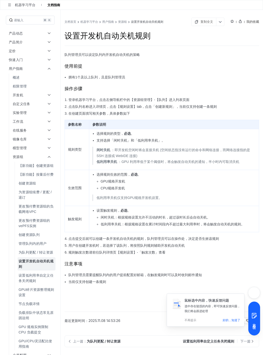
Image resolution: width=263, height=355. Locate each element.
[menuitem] (30, 77)
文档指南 (53, 5)
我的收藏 (252, 22)
